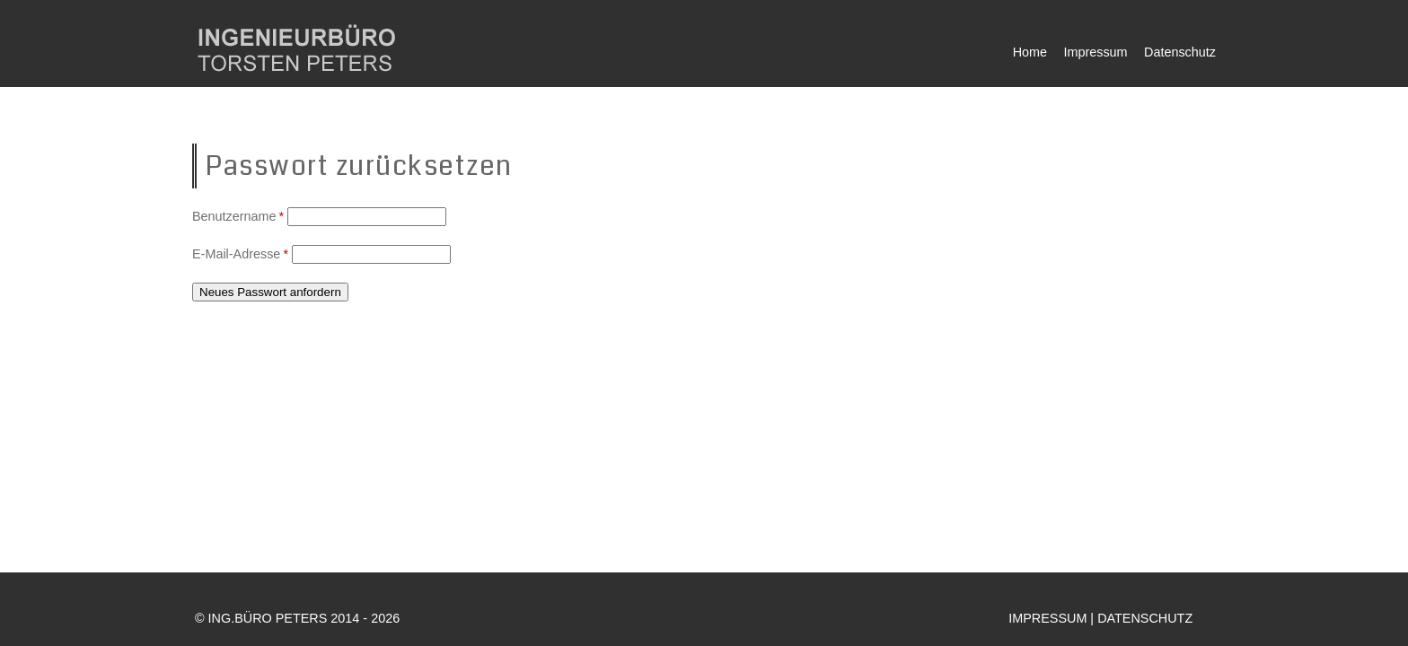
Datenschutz (1180, 52)
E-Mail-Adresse (242, 254)
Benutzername (239, 216)
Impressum (1095, 52)
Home (1030, 52)
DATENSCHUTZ (1144, 618)
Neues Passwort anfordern (270, 292)
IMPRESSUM (1047, 618)
